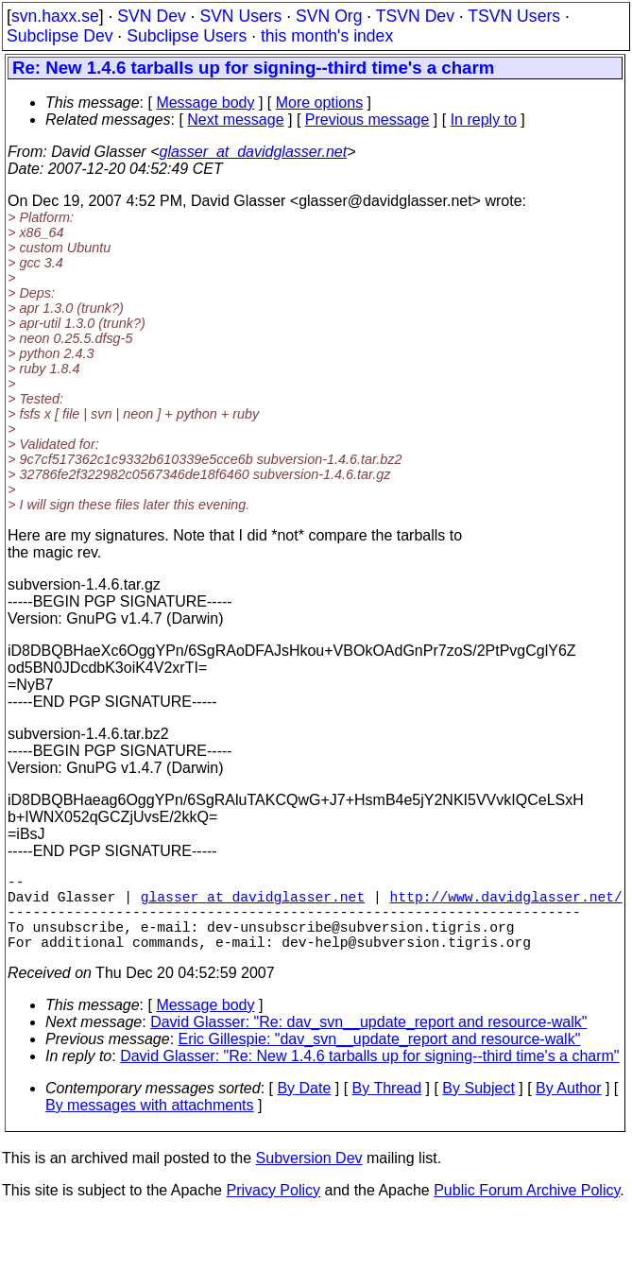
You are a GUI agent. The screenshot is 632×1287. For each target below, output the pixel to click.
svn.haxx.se (55, 16)
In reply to (484, 120)
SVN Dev (151, 16)
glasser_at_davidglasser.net (253, 152)
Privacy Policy (273, 1209)
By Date (304, 1107)
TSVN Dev (415, 16)
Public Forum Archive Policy (527, 1209)
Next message (235, 120)
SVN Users (240, 16)
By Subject (478, 1107)
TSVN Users (514, 16)
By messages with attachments (149, 1124)
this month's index (327, 35)
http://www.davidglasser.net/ (506, 903)
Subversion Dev (309, 1177)
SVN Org (329, 16)
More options (320, 102)
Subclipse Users (187, 35)
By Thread (387, 1107)
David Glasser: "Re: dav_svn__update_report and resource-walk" (368, 1041)
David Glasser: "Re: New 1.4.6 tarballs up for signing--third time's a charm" (369, 1075)
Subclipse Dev (59, 35)
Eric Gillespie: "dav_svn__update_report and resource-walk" (380, 1058)
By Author (568, 1107)
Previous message (367, 120)
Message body (205, 102)
